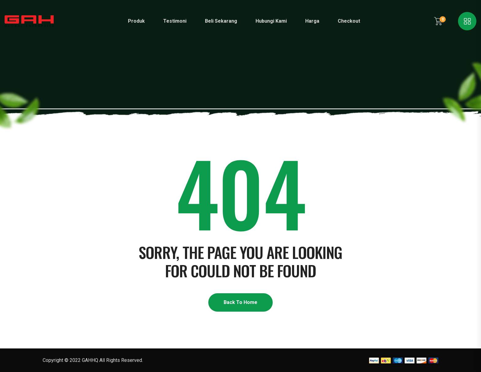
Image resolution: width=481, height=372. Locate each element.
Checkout (349, 21)
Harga (312, 21)
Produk (136, 21)
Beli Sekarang (221, 21)
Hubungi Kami (271, 21)
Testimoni (175, 21)
